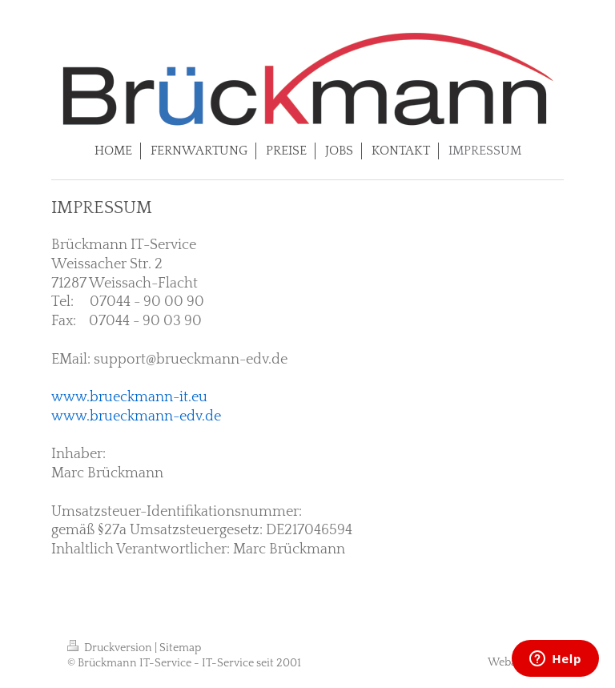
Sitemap (180, 648)
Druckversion (111, 648)
